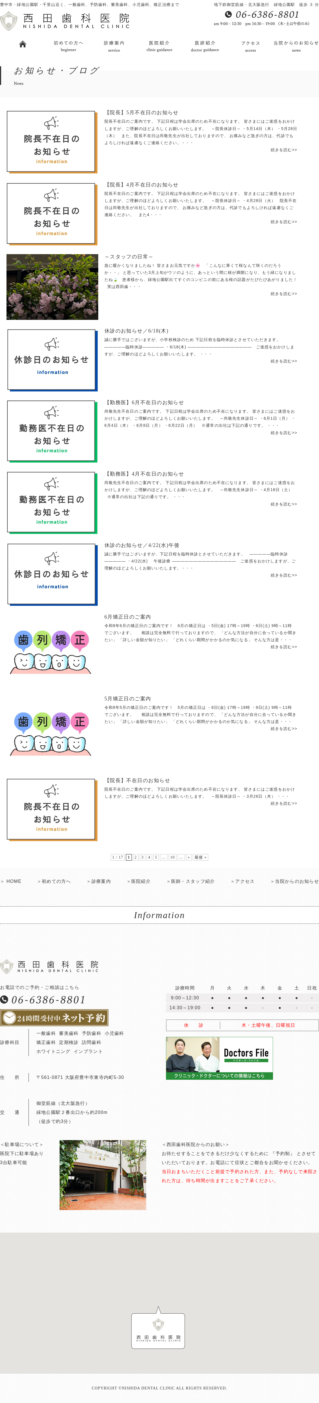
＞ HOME (10, 881)
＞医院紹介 (138, 881)
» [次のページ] (189, 857)
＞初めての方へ (54, 881)
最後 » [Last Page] (201, 857)
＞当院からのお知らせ (294, 881)
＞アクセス (242, 881)
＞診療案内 (98, 881)
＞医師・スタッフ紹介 (190, 881)
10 (172, 857)
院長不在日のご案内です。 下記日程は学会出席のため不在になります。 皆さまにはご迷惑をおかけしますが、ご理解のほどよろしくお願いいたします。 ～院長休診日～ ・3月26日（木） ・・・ (200, 797)
